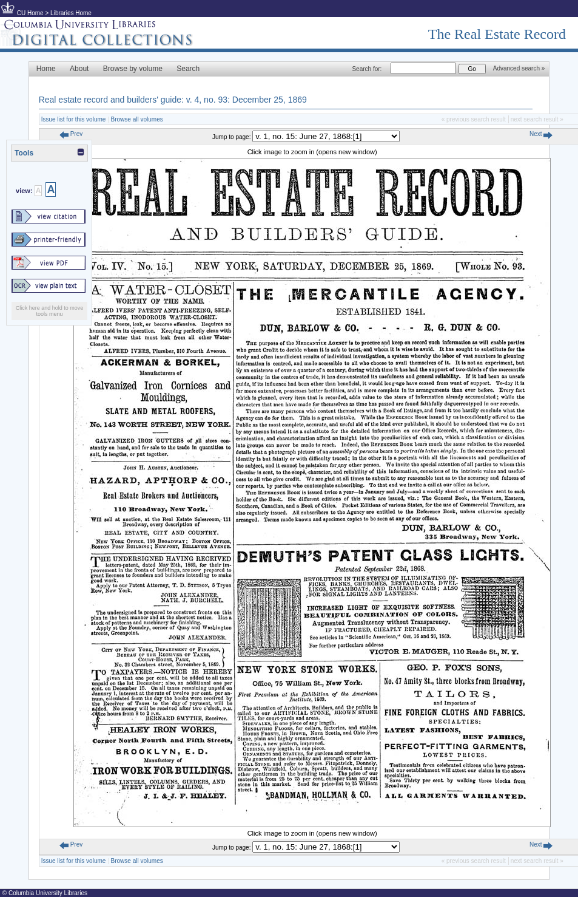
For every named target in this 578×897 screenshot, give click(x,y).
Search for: (366, 69)
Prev (70, 134)
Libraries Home (71, 13)
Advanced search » (519, 68)
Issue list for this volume (73, 119)
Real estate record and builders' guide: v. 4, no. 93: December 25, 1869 (173, 99)
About (79, 68)
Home (46, 68)
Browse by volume (133, 68)
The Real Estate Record (497, 34)
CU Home (30, 13)
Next (541, 134)
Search (188, 68)
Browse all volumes (137, 119)
